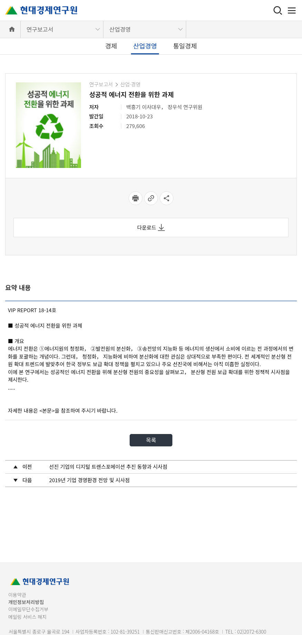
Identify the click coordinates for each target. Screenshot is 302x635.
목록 (151, 440)
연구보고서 (40, 29)
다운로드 (151, 227)
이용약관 (17, 594)
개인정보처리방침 (26, 602)
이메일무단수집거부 (28, 609)
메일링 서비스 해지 (27, 616)
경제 (111, 45)
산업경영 (120, 29)
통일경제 (185, 45)
